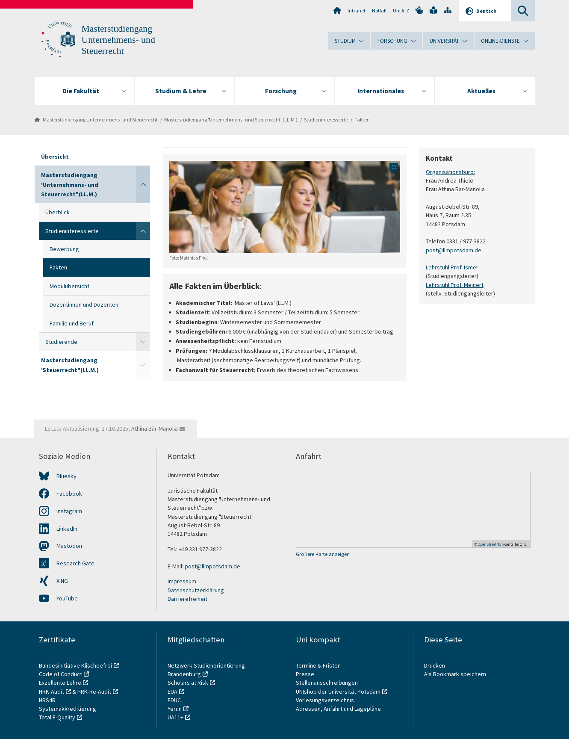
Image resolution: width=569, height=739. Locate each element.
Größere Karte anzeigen (323, 554)
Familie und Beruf (72, 323)
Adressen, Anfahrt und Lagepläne (338, 708)
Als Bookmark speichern (455, 674)
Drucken (434, 665)
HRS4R (47, 700)
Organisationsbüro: (450, 172)
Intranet (357, 10)
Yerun (175, 708)
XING (62, 581)
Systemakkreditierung (67, 708)
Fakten (362, 119)
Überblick (57, 212)
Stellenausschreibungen (327, 682)
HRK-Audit (51, 691)
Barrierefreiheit (187, 599)
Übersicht (55, 156)
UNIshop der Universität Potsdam (338, 691)
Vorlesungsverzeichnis (325, 700)
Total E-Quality (57, 717)
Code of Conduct (60, 674)
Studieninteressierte (326, 119)
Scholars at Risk (188, 682)
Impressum (182, 581)
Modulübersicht (69, 286)
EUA (172, 691)
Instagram (69, 511)
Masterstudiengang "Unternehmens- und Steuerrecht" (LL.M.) (231, 119)
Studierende (61, 342)
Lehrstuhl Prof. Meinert (455, 284)
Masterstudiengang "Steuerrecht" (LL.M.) (70, 364)
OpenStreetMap (491, 544)
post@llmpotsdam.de (453, 250)
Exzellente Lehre (60, 682)
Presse (305, 674)
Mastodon (69, 546)
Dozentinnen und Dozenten (84, 304)
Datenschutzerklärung (196, 590)
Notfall (379, 10)
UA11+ (175, 717)
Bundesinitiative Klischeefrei (75, 665)
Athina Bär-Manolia (154, 428)
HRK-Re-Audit (94, 691)
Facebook (69, 493)
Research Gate (75, 563)
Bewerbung (64, 249)
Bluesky (66, 476)
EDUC (174, 700)
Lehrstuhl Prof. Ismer (452, 267)
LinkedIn (66, 528)
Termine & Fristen (319, 665)
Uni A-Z (401, 10)
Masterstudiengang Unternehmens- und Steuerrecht (118, 40)
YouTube (67, 598)
